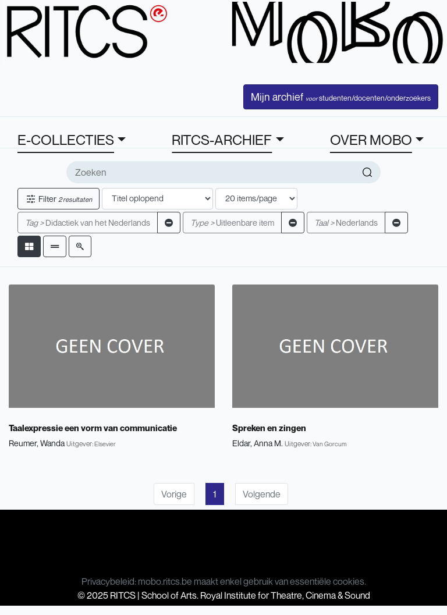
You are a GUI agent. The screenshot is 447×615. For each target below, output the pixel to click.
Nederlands (346, 222)
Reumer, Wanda (37, 443)
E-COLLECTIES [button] (65, 139)
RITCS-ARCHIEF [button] (222, 139)
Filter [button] (58, 199)
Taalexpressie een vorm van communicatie (93, 427)
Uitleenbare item (232, 222)
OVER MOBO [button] (371, 139)
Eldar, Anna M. (257, 443)
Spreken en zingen (269, 427)
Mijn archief (341, 96)
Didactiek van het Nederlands (87, 222)
